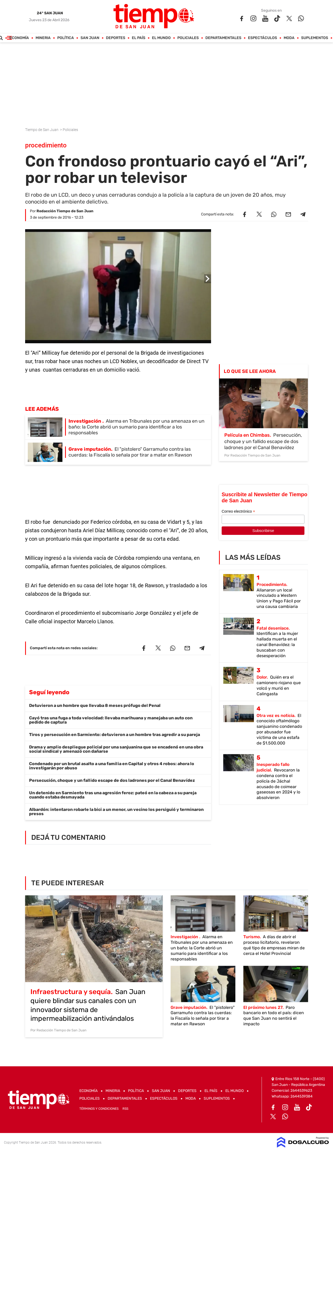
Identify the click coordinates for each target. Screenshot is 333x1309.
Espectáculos (262, 38)
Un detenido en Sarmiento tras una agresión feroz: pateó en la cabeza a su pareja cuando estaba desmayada (113, 795)
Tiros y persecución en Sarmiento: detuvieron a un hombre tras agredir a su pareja (114, 734)
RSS (125, 1109)
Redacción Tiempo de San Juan (65, 211)
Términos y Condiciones (98, 1109)
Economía (19, 38)
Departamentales (223, 38)
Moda (289, 38)
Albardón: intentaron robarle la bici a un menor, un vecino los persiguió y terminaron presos (116, 811)
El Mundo (161, 38)
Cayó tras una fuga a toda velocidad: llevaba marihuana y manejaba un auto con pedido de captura (111, 720)
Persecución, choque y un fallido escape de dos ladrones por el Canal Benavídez (112, 780)
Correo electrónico (238, 511)
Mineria (43, 38)
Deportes (115, 38)
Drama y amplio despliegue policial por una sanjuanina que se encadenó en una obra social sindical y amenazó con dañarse (116, 749)
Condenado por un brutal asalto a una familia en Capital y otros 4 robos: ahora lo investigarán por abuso (111, 765)
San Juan (89, 38)
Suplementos (314, 38)
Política (65, 38)
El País (138, 38)
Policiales (188, 38)
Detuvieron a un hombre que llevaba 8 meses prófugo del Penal (95, 705)
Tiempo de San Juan (42, 130)
